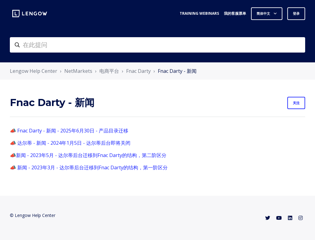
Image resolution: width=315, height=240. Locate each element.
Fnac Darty (138, 71)
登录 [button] (296, 13)
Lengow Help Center (33, 71)
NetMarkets (78, 71)
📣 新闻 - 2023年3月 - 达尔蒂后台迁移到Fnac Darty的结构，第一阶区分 (89, 167)
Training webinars (199, 13)
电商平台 (109, 71)
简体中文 (264, 13)
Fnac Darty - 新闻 (177, 71)
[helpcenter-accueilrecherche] (157, 45)
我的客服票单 (235, 13)
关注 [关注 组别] (296, 102)
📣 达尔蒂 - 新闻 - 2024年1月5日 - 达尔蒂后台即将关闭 (70, 143)
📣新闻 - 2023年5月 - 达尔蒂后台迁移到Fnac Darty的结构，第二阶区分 (88, 155)
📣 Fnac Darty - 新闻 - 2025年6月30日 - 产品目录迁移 (69, 130)
